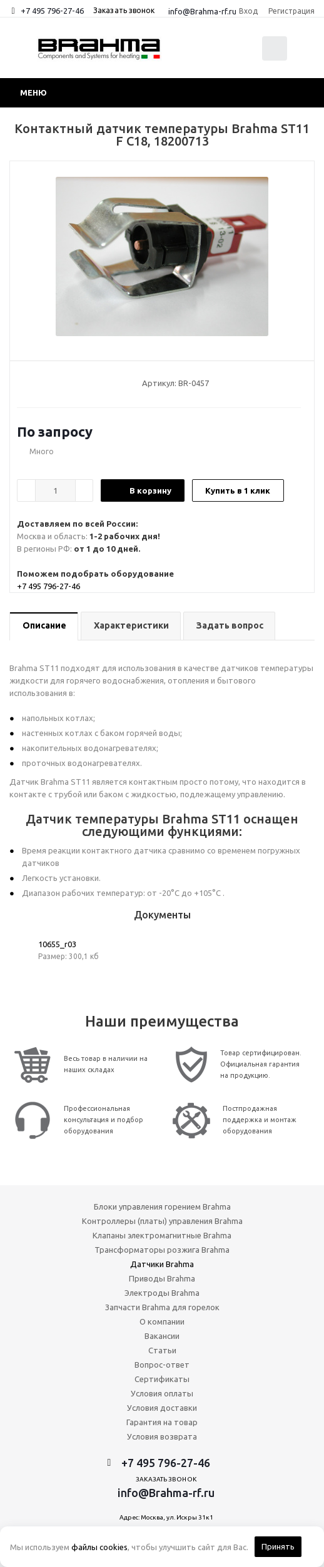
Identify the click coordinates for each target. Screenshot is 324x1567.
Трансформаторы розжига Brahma (162, 1249)
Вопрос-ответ (162, 1364)
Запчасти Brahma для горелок (162, 1307)
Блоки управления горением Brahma (162, 1206)
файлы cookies (99, 1547)
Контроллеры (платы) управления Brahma (162, 1220)
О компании (162, 1321)
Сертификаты (162, 1379)
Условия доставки (162, 1407)
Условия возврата (162, 1436)
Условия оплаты (162, 1393)
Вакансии (162, 1335)
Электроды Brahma (162, 1292)
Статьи (162, 1350)
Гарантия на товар (162, 1422)
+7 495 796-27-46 (52, 10)
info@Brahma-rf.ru (202, 11)
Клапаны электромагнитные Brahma (162, 1235)
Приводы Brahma (162, 1278)
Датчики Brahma (162, 1264)
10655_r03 (57, 944)
